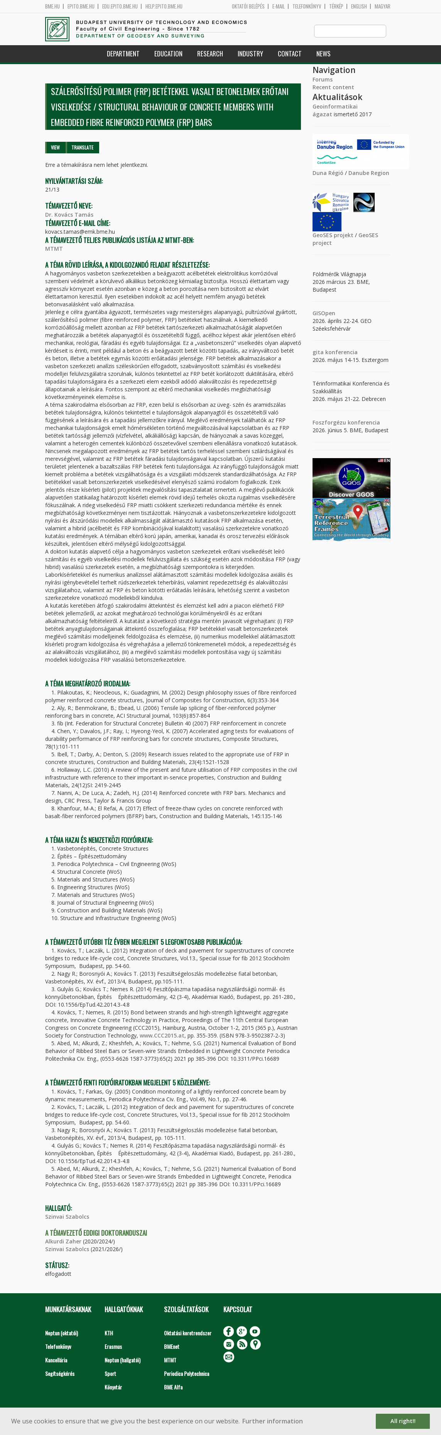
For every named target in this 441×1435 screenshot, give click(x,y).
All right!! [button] (403, 1421)
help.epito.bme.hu (163, 6)
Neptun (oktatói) (61, 1333)
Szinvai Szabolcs (67, 1217)
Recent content (333, 87)
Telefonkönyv (306, 6)
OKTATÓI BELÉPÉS (248, 6)
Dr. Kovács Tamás (69, 215)
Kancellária (56, 1360)
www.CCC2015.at (162, 1035)
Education (168, 54)
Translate (82, 147)
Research (210, 54)
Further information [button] (272, 1421)
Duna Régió (328, 173)
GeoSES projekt (333, 235)
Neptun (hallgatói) (122, 1360)
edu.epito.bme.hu (120, 6)
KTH (109, 1333)
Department (123, 54)
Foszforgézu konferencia (346, 422)
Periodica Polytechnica (186, 1374)
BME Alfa (173, 1387)
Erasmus (113, 1347)
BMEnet (171, 1347)
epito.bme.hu (81, 6)
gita (318, 352)
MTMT (54, 249)
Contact (290, 54)
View (55, 147)
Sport (110, 1374)
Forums (323, 79)
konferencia (341, 352)
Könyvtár (113, 1387)
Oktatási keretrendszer (187, 1333)
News (323, 54)
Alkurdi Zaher (63, 1241)
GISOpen (324, 313)
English (359, 6)
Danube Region (368, 173)
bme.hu (52, 6)
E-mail (278, 6)
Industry (250, 54)
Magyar (382, 6)
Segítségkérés (59, 1374)
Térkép (336, 6)
